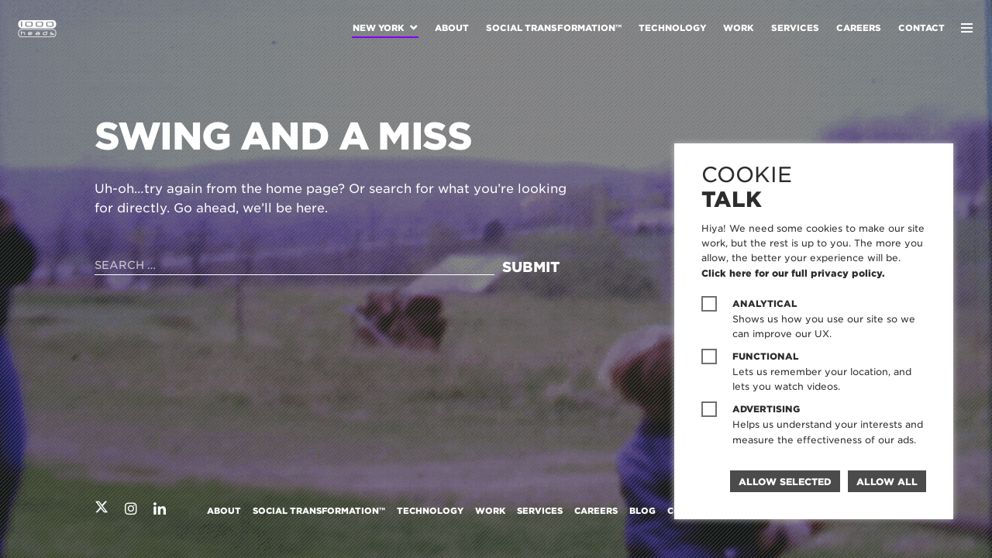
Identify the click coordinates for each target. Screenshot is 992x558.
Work (738, 27)
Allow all (887, 481)
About (452, 27)
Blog (642, 510)
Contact (921, 27)
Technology (672, 27)
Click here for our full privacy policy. (793, 273)
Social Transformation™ (554, 27)
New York (379, 27)
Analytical (764, 303)
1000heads (37, 28)
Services (795, 27)
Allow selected (785, 481)
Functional (765, 356)
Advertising (766, 409)
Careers (858, 27)
